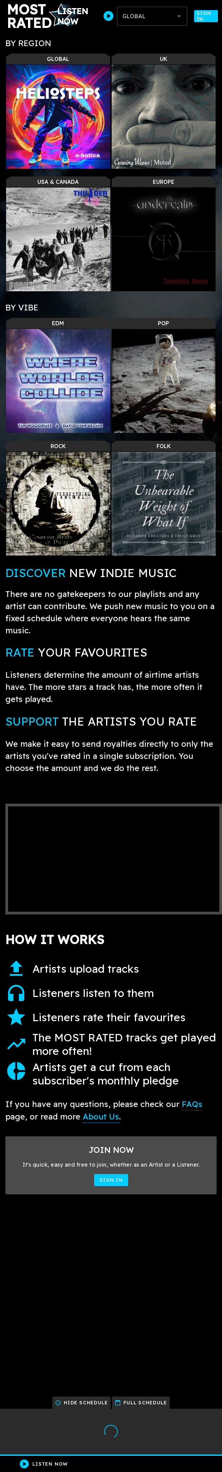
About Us (101, 1116)
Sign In (206, 16)
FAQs (192, 1104)
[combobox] (152, 16)
